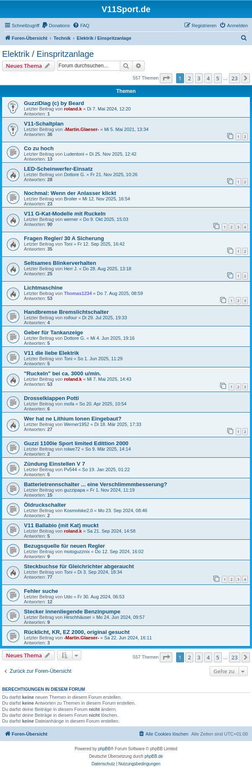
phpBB (104, 748)
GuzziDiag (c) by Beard (54, 103)
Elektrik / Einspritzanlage (48, 54)
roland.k (73, 108)
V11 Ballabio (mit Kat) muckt (61, 525)
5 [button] (217, 78)
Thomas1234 (78, 293)
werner (71, 219)
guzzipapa (74, 489)
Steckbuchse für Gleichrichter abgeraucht (79, 566)
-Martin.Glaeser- (81, 129)
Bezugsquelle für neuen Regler (64, 546)
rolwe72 (72, 448)
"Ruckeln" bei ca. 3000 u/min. (62, 373)
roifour (70, 317)
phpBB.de (154, 756)
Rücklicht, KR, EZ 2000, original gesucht (77, 632)
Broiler (70, 198)
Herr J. (71, 268)
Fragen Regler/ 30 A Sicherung (64, 238)
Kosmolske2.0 (78, 510)
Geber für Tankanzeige (53, 332)
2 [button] (189, 78)
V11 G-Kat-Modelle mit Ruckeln (65, 213)
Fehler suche (41, 591)
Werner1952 (76, 424)
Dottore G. (74, 174)
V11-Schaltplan (44, 124)
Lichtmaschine (43, 288)
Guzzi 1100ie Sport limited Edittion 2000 (76, 443)
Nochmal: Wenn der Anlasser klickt (70, 193)
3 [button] (198, 78)
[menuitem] (56, 26)
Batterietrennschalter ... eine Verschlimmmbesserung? (95, 484)
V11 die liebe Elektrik (51, 353)
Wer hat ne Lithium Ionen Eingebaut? (73, 418)
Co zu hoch (39, 148)
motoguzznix (77, 551)
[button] (166, 78)
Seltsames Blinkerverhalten (60, 263)
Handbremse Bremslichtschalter (66, 312)
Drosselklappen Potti (51, 398)
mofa (69, 403)
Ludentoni (74, 153)
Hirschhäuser (77, 617)
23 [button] (234, 78)
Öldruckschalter (45, 505)
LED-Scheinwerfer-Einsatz (58, 169)
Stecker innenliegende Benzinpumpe (72, 611)
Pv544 (70, 469)
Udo (68, 596)
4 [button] (208, 78)
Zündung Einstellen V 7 (54, 464)
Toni (68, 243)
